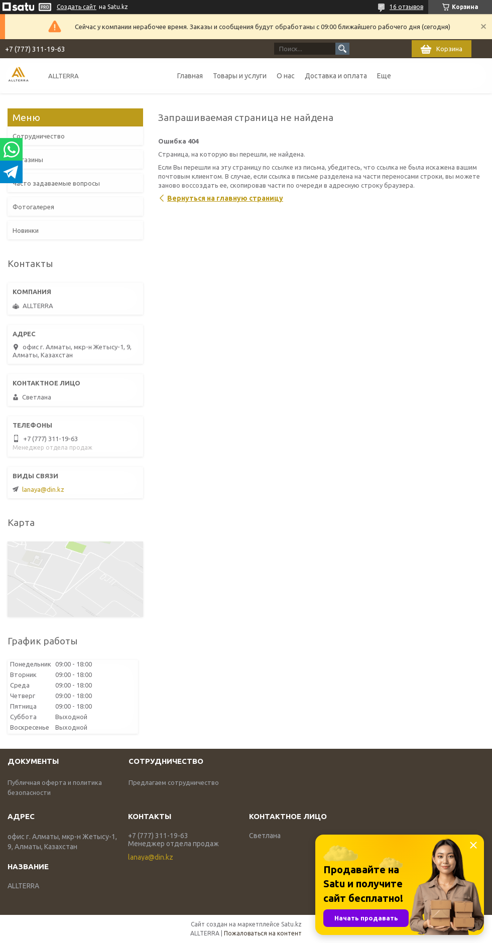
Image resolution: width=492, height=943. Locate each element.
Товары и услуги (240, 76)
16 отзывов (406, 7)
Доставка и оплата (336, 76)
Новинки (26, 230)
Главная (190, 76)
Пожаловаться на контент (263, 933)
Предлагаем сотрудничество (174, 782)
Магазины (28, 159)
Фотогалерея (33, 206)
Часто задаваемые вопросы (56, 183)
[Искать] (342, 49)
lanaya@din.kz (43, 489)
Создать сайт (76, 7)
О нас (286, 76)
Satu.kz (291, 924)
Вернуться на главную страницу (225, 198)
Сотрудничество (39, 136)
